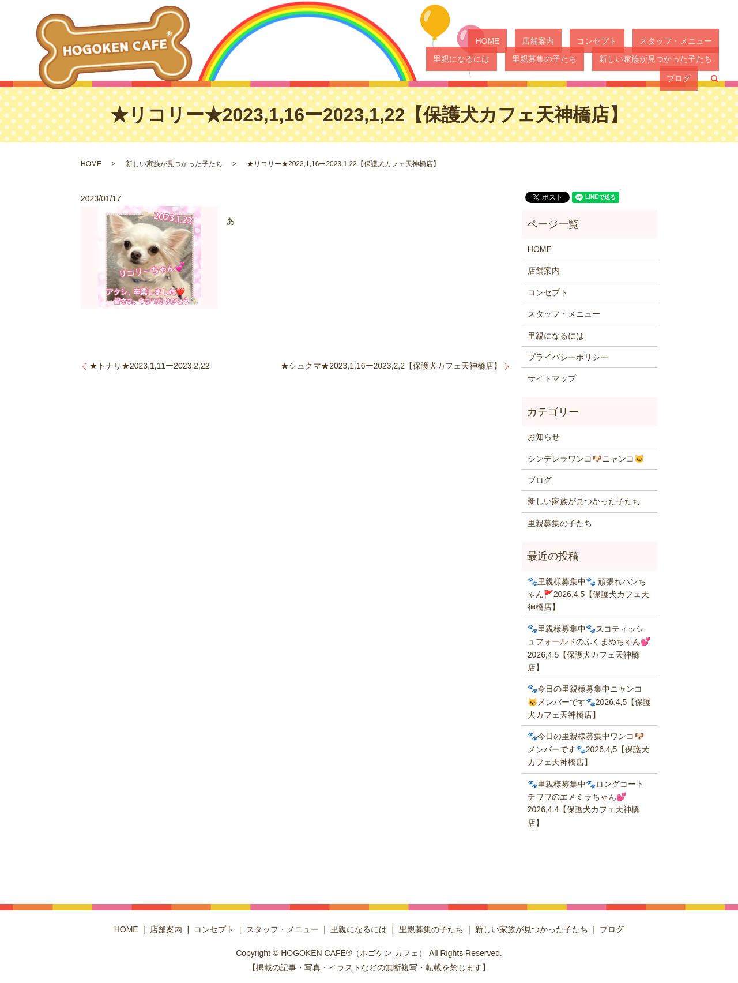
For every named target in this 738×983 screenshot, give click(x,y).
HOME (473, 40)
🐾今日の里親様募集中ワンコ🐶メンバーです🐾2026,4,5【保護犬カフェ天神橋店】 (589, 749)
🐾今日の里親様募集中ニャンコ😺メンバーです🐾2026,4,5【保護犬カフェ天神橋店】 (590, 701)
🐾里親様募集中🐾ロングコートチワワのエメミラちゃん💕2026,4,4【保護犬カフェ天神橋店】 (586, 803)
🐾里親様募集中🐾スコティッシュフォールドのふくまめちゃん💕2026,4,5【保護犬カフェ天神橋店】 (589, 648)
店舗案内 (509, 40)
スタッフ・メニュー (618, 40)
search (714, 60)
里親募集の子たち (512, 60)
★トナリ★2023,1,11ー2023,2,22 (149, 365)
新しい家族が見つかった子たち (608, 60)
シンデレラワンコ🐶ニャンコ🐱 (586, 458)
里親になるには (690, 40)
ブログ (685, 60)
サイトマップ (552, 378)
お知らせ (544, 436)
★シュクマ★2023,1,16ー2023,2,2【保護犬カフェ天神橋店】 (391, 365)
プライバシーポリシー (568, 357)
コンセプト (553, 40)
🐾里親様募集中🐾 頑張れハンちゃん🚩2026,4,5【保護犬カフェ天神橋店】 (589, 594)
